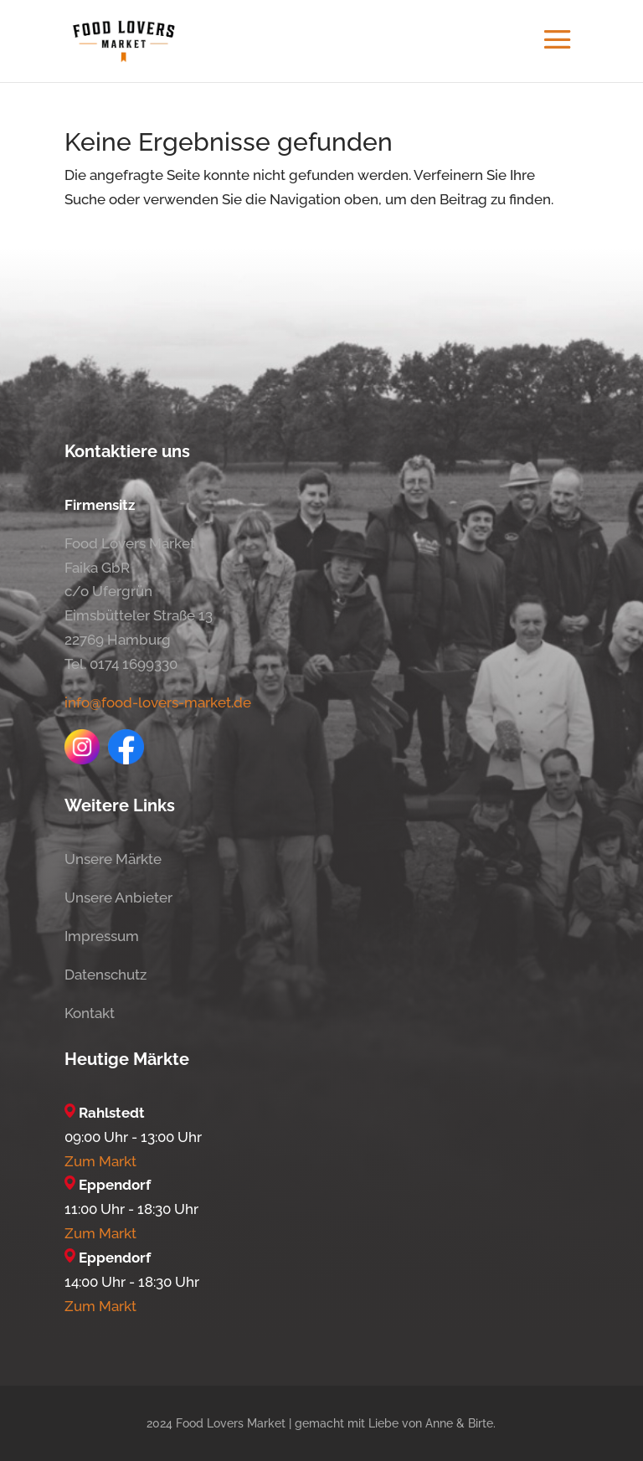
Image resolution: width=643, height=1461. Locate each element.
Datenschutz (105, 974)
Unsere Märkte (113, 859)
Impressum (101, 936)
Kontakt (89, 1013)
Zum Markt (100, 1161)
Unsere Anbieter (118, 897)
